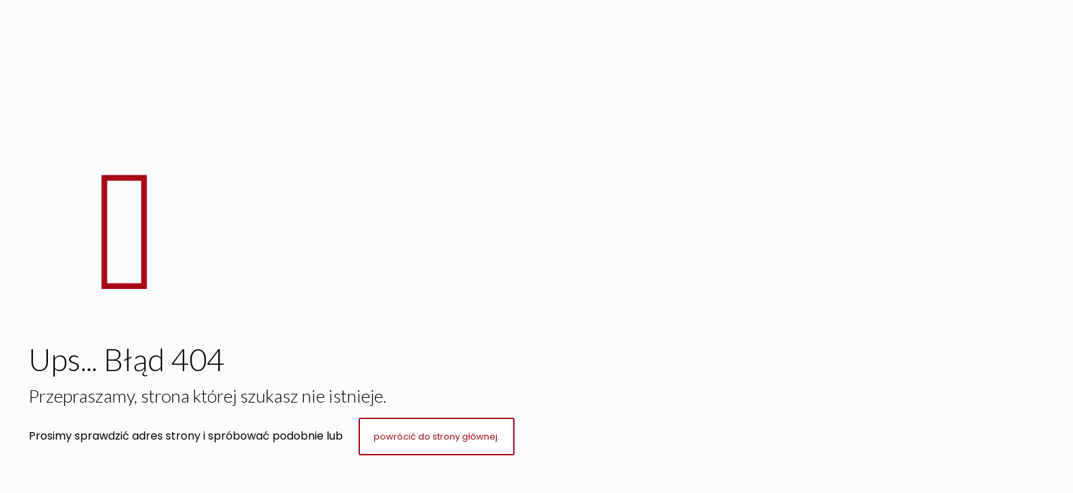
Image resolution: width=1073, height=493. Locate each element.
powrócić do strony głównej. (437, 436)
